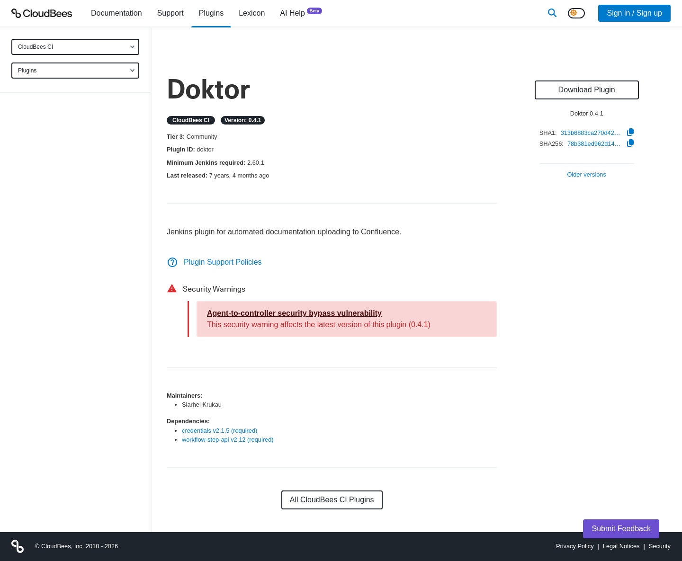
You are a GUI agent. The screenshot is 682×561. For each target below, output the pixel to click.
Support (170, 13)
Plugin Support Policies (214, 262)
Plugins (27, 70)
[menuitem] (116, 13)
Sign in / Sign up (634, 13)
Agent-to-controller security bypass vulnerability (294, 313)
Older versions (586, 175)
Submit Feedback (621, 529)
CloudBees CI (35, 47)
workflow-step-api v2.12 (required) (228, 439)
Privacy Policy (575, 546)
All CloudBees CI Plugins (332, 500)
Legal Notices (621, 546)
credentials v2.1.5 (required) (219, 430)
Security (660, 546)
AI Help (301, 12)
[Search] (552, 13)
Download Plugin (586, 90)
